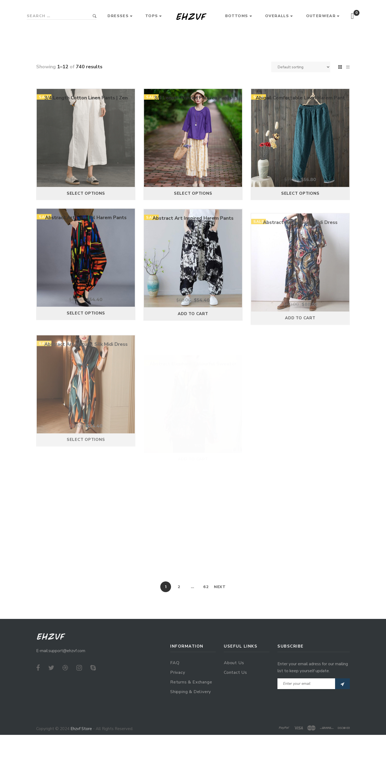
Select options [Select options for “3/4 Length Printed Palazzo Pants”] (193, 204)
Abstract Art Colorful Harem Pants (86, 240)
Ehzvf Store (81, 728)
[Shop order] (300, 67)
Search (94, 16)
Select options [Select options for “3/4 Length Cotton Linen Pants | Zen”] (86, 200)
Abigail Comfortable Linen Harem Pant (300, 118)
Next (220, 586)
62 (206, 586)
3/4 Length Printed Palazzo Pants (193, 109)
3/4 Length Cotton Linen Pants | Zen (86, 105)
